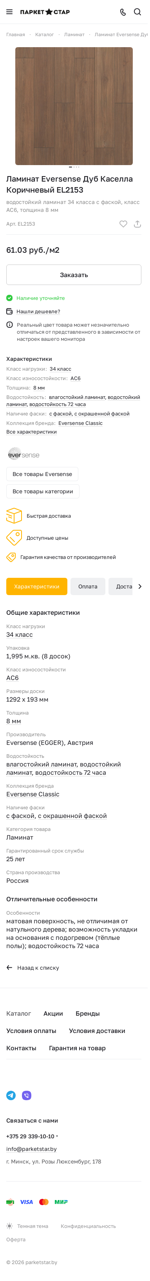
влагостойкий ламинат (77, 397)
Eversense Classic (80, 423)
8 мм (39, 387)
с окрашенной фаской (102, 413)
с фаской (60, 413)
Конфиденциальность (88, 1226)
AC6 (75, 378)
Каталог (18, 1013)
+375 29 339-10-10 (30, 1136)
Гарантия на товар (77, 1048)
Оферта (15, 1239)
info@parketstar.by (31, 1148)
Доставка (129, 586)
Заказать (74, 275)
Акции (53, 1013)
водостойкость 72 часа (57, 404)
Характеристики (37, 586)
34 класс (60, 369)
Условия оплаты (31, 1031)
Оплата (88, 586)
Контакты (21, 1048)
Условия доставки (97, 1031)
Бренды (88, 1013)
